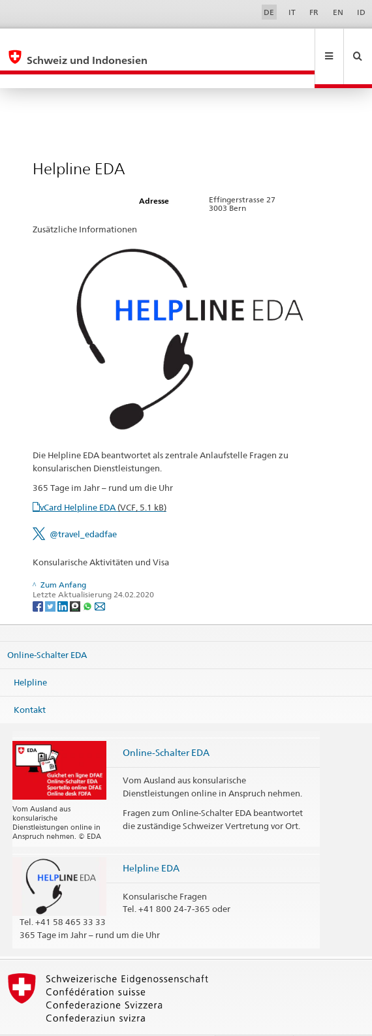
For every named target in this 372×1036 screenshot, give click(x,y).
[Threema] (76, 577)
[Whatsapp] (88, 577)
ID (361, 12)
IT (292, 12)
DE (269, 12)
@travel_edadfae (83, 506)
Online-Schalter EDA (47, 626)
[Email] (100, 577)
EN (338, 12)
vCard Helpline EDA (103, 479)
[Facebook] (39, 577)
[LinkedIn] (63, 577)
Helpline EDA (151, 839)
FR (313, 12)
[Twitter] (51, 577)
